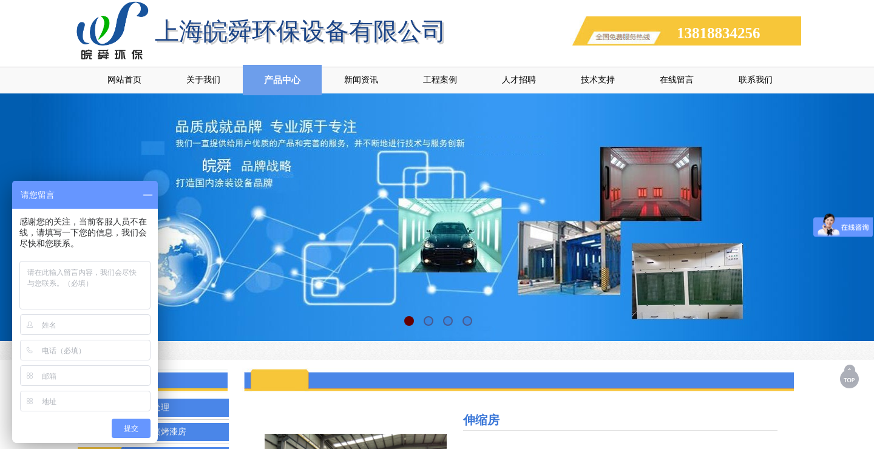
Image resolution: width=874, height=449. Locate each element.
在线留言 (677, 79)
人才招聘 (519, 79)
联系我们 (756, 79)
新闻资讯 (361, 79)
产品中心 (282, 80)
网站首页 (124, 79)
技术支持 (598, 79)
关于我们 (203, 79)
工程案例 (440, 79)
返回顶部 (850, 376)
